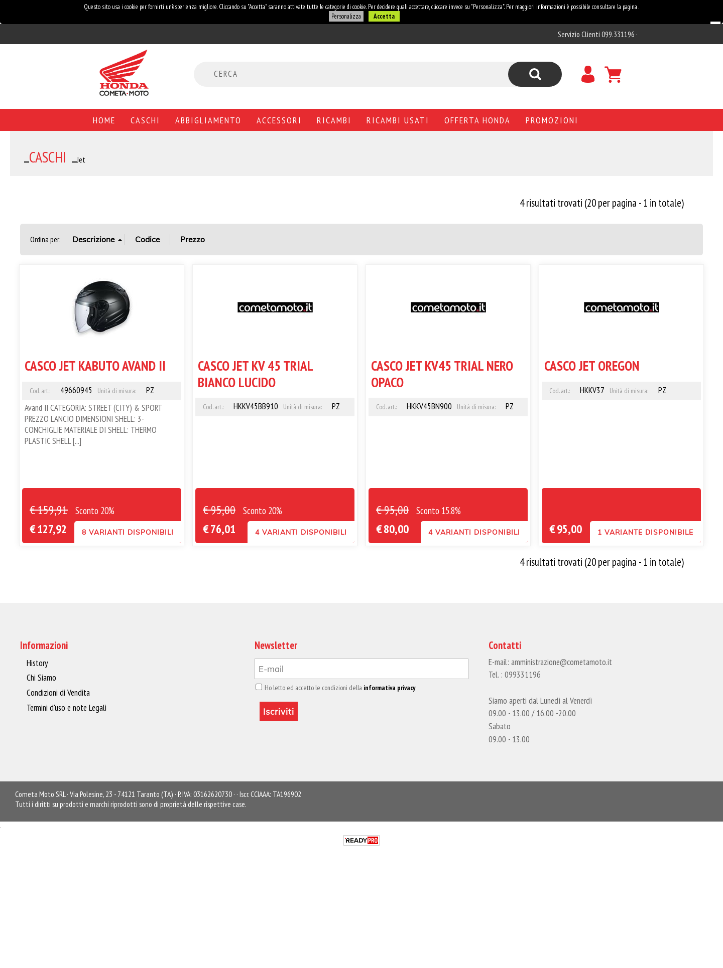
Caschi (145, 120)
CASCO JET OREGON (592, 365)
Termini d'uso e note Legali (66, 707)
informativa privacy (386, 687)
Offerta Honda (477, 120)
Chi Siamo (41, 677)
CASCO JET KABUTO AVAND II (95, 365)
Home (104, 120)
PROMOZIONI (552, 120)
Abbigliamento (208, 120)
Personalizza (345, 16)
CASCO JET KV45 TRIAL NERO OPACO (442, 373)
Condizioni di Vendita (57, 692)
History (37, 663)
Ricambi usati (398, 120)
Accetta (383, 16)
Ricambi (334, 120)
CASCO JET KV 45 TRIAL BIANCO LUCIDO (255, 373)
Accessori (279, 120)
